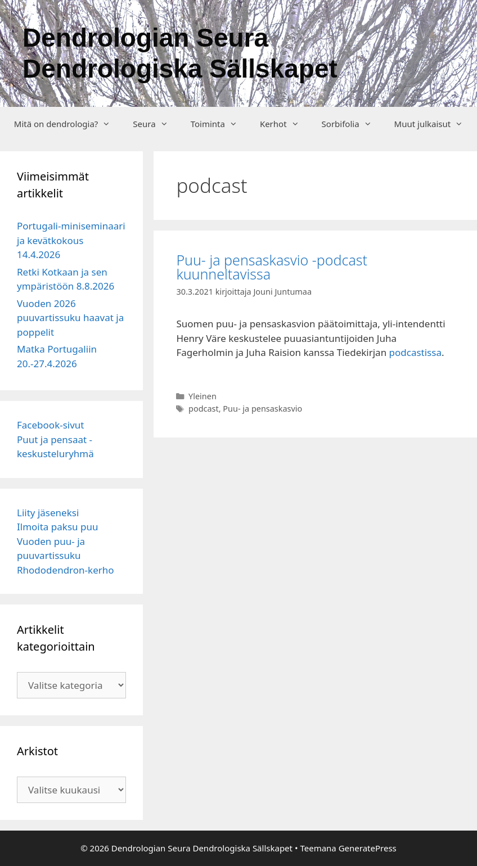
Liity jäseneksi (48, 512)
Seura (156, 124)
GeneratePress (368, 848)
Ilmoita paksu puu (57, 526)
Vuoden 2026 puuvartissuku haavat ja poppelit (70, 318)
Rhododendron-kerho (65, 569)
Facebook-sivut (50, 424)
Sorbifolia (352, 124)
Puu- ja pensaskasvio (262, 408)
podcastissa (415, 352)
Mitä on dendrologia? (68, 124)
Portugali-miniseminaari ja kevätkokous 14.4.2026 (71, 240)
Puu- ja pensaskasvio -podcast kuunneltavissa (271, 266)
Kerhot (285, 124)
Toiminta (220, 124)
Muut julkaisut (434, 124)
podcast (203, 408)
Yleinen (202, 396)
